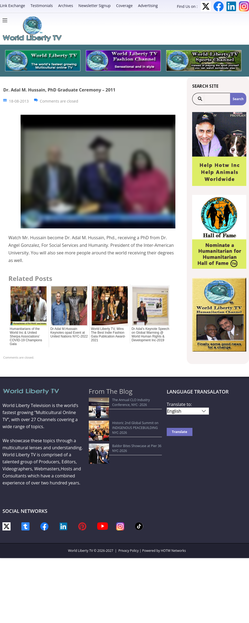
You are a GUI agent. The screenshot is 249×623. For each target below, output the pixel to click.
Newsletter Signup (94, 5)
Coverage (124, 5)
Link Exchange (12, 5)
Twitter (206, 6)
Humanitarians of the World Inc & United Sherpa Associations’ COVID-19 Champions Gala (26, 336)
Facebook (219, 6)
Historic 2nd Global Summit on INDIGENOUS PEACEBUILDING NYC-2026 (125, 415)
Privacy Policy (128, 550)
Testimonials (42, 5)
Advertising (148, 5)
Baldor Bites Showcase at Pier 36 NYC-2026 (124, 426)
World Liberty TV (80, 550)
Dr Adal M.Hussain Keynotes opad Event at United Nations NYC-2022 (69, 332)
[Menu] (6, 20)
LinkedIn (231, 6)
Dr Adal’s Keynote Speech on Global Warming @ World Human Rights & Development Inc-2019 (150, 334)
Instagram (244, 6)
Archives (65, 5)
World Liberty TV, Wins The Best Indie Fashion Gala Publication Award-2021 (108, 334)
